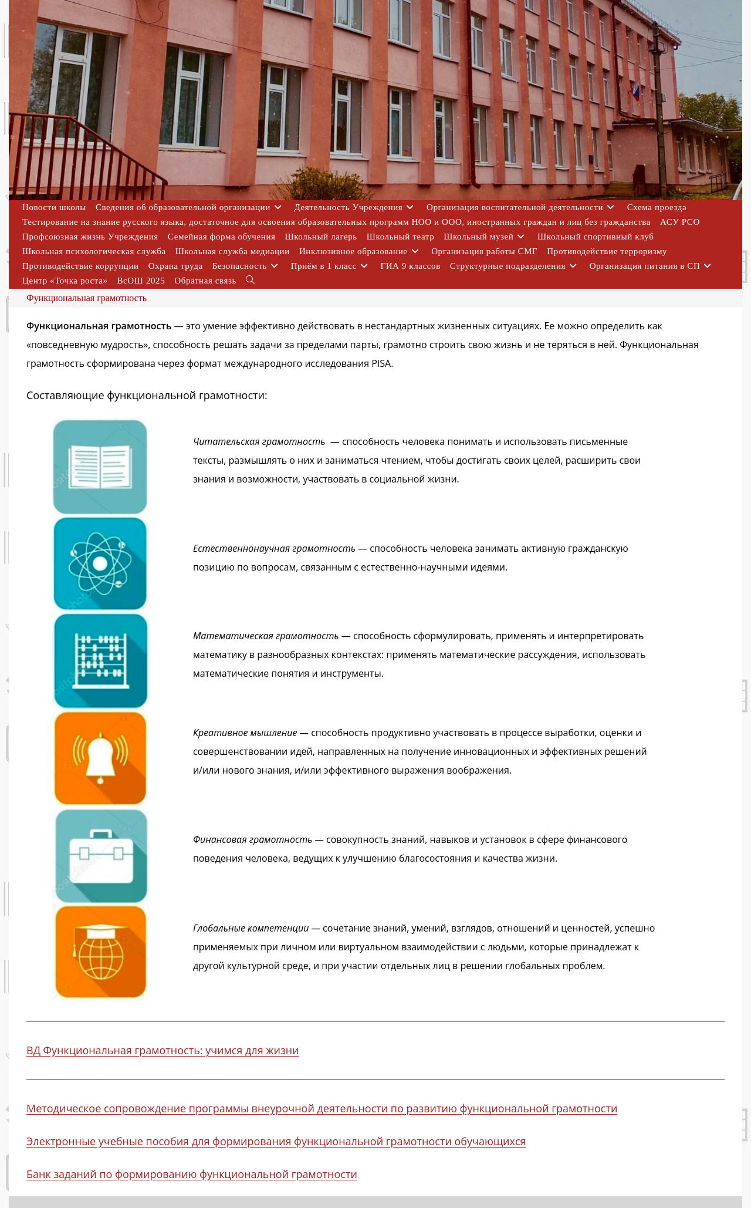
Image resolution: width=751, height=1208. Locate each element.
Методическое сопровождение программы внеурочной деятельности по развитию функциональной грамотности (321, 1108)
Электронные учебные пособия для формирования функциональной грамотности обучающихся (276, 1141)
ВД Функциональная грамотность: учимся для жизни (162, 1050)
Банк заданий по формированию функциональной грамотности (191, 1174)
